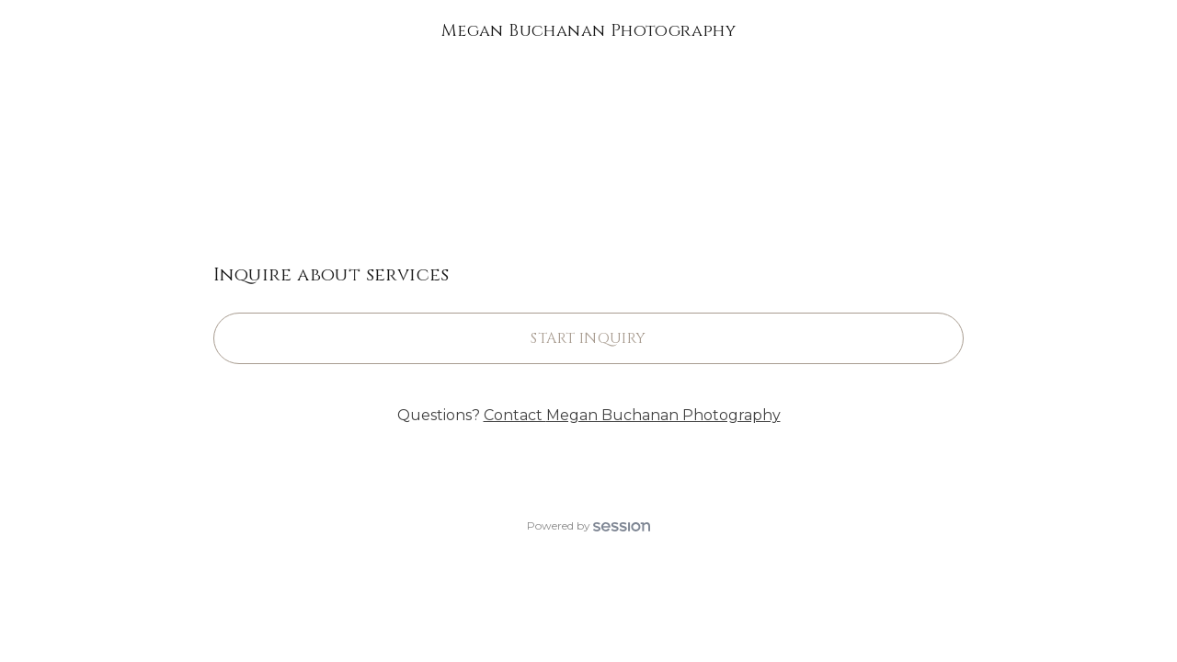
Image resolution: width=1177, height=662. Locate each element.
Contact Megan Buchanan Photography (632, 415)
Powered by (588, 525)
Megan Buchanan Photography (588, 30)
